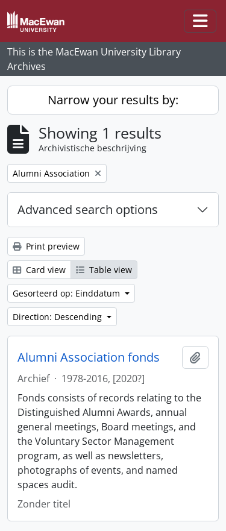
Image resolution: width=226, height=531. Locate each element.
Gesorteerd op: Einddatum (67, 293)
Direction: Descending (58, 316)
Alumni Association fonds (88, 357)
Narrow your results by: (113, 100)
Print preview (46, 246)
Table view (104, 269)
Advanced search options (87, 209)
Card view (39, 269)
